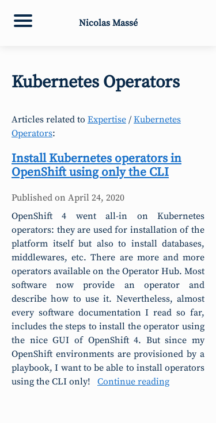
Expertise (107, 119)
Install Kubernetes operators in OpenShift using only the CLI (96, 165)
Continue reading (133, 381)
